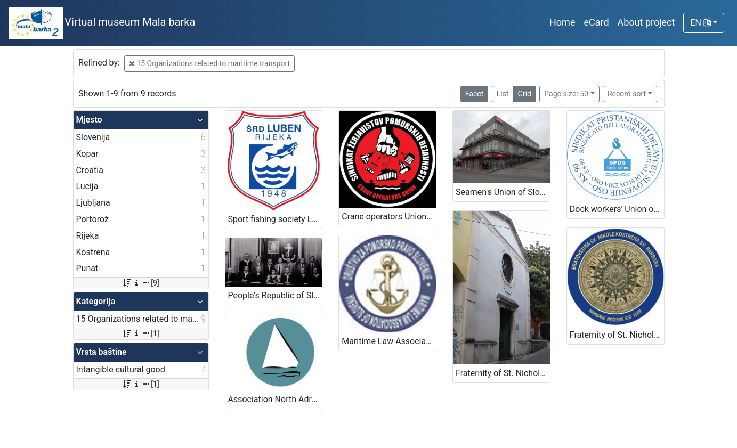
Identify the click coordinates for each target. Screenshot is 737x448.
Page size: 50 (566, 93)
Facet (474, 93)
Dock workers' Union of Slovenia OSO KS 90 (617, 209)
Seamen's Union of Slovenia (503, 192)
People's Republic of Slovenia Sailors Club (275, 295)
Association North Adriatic (275, 399)
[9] (140, 283)
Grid (524, 93)
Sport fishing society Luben (275, 219)
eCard (596, 22)
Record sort (627, 93)
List (503, 93)
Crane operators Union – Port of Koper (389, 216)
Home (562, 22)
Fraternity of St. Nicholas (502, 373)
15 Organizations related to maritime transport (209, 63)
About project (646, 22)
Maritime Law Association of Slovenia (389, 341)
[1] (140, 333)
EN (700, 23)
